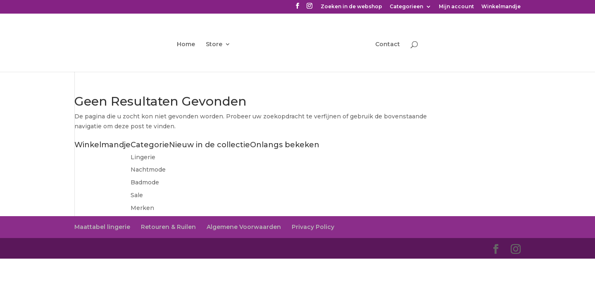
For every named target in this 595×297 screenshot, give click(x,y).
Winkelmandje (501, 6)
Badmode (145, 182)
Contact (387, 44)
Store (214, 44)
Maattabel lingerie (102, 227)
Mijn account (456, 6)
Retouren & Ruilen (168, 227)
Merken (142, 208)
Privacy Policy (313, 227)
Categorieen (406, 6)
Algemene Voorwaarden (244, 227)
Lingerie (143, 157)
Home (186, 44)
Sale (137, 195)
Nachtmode (148, 169)
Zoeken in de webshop (351, 6)
